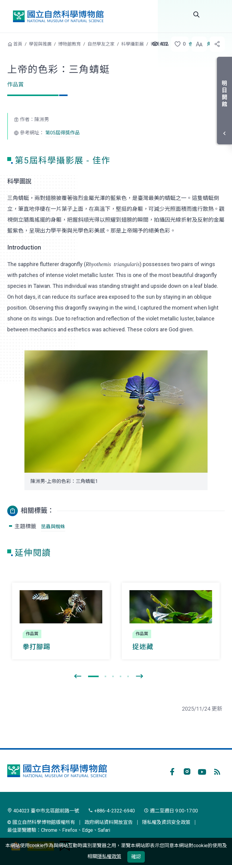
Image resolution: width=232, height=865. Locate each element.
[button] (178, 44)
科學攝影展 (132, 44)
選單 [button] (217, 14)
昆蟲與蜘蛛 (53, 526)
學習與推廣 (40, 44)
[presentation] (77, 676)
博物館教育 (69, 44)
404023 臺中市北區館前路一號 (43, 811)
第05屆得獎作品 (62, 133)
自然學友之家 (101, 44)
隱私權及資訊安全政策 (166, 822)
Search (196, 14)
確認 (136, 857)
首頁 (17, 44)
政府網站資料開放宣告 (108, 822)
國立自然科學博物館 (58, 16)
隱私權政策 (109, 856)
